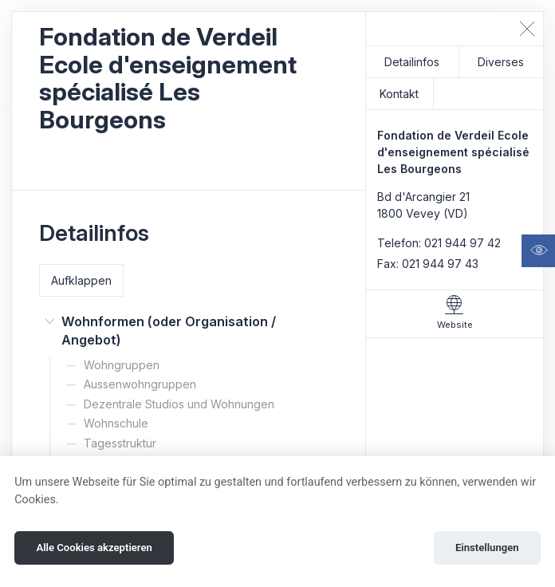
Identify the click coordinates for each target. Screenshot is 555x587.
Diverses (501, 62)
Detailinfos (411, 62)
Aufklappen (81, 280)
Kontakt (399, 93)
